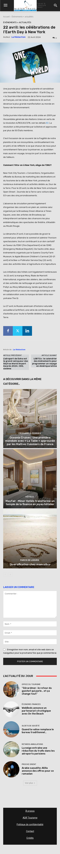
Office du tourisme (31, 684)
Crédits (30, 838)
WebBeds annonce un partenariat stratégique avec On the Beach (36, 710)
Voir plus (30, 783)
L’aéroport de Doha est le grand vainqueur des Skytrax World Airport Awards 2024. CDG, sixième (15, 363)
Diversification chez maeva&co (30, 564)
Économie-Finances (31, 704)
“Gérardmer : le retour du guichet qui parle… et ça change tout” (37, 691)
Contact (30, 831)
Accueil (6, 16)
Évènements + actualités (22, 16)
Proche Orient (29, 764)
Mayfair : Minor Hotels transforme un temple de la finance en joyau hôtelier (30, 502)
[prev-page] (5, 575)
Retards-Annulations (32, 744)
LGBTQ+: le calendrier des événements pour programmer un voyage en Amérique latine (44, 362)
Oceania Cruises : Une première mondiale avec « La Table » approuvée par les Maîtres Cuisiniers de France (30, 441)
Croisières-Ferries (29, 433)
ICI (47, 123)
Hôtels (29, 497)
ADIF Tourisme (30, 817)
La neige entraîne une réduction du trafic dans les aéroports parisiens (38, 750)
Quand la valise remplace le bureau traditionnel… (38, 731)
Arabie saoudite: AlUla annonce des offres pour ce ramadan (38, 770)
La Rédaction (19, 37)
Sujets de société (31, 726)
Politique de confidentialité (30, 824)
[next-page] (10, 575)
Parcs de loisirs (29, 560)
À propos (30, 811)
